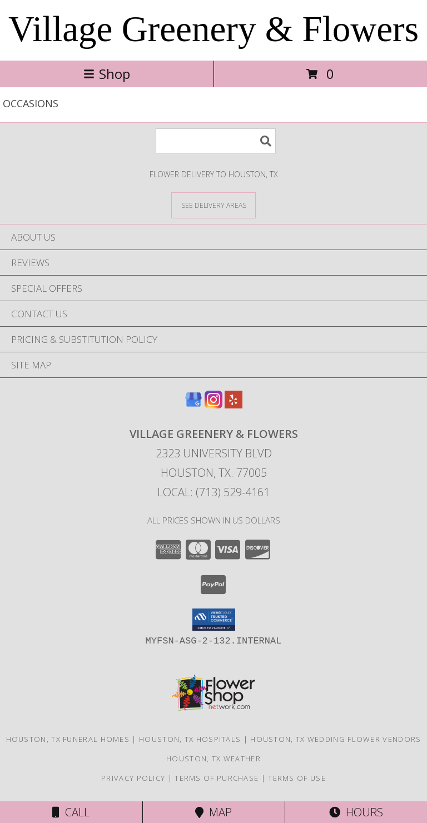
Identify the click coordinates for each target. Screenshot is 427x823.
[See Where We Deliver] (213, 204)
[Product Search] (216, 140)
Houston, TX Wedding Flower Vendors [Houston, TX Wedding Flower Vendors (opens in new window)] (335, 739)
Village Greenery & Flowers (213, 29)
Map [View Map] (213, 812)
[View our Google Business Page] (193, 404)
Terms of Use (297, 778)
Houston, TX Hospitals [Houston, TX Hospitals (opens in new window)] (190, 739)
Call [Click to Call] (71, 812)
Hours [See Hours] (356, 812)
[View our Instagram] (213, 404)
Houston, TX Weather (213, 759)
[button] (213, 619)
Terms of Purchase (217, 778)
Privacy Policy (133, 778)
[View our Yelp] (233, 404)
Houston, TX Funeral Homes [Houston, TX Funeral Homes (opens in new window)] (68, 739)
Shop (106, 73)
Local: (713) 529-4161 (213, 492)
